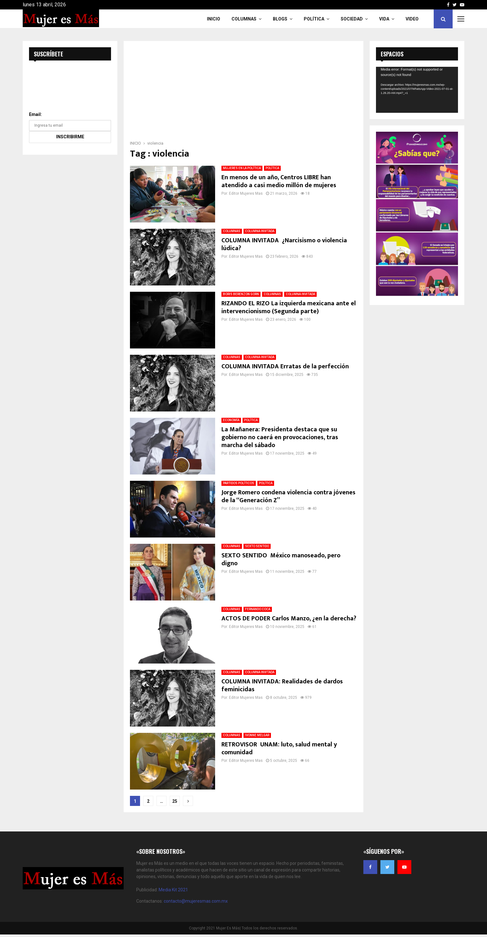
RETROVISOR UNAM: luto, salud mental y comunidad (279, 748)
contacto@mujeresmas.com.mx (196, 901)
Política (314, 18)
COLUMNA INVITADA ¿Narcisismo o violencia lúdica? (284, 244)
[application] (417, 90)
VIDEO (412, 18)
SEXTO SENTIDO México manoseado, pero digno (280, 559)
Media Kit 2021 (173, 889)
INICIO (213, 18)
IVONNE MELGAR (257, 735)
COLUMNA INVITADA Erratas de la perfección (285, 366)
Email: (35, 114)
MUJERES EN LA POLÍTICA (242, 168)
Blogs (280, 18)
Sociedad (352, 18)
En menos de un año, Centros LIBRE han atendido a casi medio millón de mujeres (278, 181)
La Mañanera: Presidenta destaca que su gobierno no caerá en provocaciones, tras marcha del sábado (279, 437)
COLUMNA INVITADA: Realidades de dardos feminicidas (282, 685)
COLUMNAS (244, 18)
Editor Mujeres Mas (246, 193)
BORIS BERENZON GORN (241, 294)
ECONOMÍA (231, 420)
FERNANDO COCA (257, 609)
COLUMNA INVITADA (259, 231)
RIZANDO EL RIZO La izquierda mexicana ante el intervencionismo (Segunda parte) (288, 307)
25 (174, 801)
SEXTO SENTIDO (257, 546)
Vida (384, 18)
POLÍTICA (272, 168)
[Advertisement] (243, 93)
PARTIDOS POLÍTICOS (238, 483)
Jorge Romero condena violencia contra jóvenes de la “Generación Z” (288, 496)
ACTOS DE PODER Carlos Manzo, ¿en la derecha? (288, 618)
